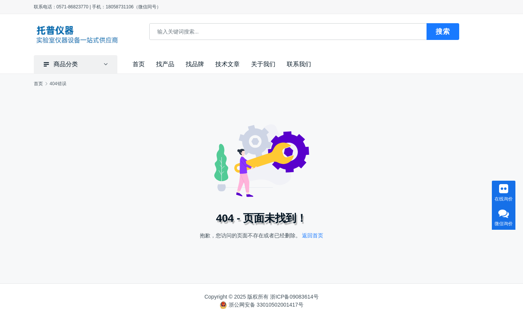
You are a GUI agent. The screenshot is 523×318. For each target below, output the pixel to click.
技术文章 (227, 64)
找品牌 (195, 64)
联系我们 (299, 64)
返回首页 (312, 235)
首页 (139, 64)
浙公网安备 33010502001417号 (266, 305)
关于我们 (263, 64)
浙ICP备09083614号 (294, 297)
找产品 (165, 64)
